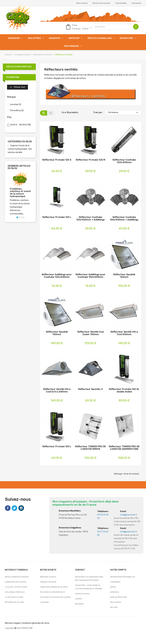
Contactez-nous (82, 594)
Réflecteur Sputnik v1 (90, 389)
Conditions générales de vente (54, 587)
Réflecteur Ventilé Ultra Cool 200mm (124, 333)
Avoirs (113, 587)
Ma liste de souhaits (101, 3)
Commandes (115, 582)
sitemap (78, 599)
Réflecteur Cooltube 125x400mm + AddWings (90, 218)
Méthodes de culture (14, 602)
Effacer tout (17, 87)
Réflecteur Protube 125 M (90, 159)
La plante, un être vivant (16, 587)
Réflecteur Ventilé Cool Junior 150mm (90, 333)
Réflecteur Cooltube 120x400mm (124, 161)
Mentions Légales (12, 623)
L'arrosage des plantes (15, 582)
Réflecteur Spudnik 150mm (57, 333)
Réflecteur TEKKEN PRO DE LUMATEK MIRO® (90, 447)
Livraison (44, 602)
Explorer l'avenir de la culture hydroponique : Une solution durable (20, 149)
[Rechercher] (115, 27)
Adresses (114, 592)
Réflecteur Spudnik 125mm (124, 275)
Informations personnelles (122, 577)
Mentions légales (48, 577)
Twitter (14, 508)
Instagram (21, 508)
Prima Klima (17, 110)
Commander (121, 3)
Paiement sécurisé (48, 582)
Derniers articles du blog (19, 167)
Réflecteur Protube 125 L (56, 217)
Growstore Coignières (70, 528)
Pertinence (123, 112)
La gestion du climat (14, 597)
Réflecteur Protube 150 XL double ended (124, 390)
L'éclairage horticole (15, 592)
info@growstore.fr (128, 515)
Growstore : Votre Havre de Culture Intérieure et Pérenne (88, 587)
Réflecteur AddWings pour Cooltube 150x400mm (90, 275)
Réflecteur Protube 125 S (56, 159)
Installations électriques (17, 577)
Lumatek (15, 104)
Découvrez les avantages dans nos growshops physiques (89, 578)
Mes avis (114, 607)
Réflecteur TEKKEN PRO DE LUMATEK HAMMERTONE (124, 447)
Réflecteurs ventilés (18, 66)
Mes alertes (115, 602)
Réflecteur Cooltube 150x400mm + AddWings (124, 218)
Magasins (79, 604)
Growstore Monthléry (70, 511)
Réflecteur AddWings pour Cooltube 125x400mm (57, 275)
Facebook (8, 508)
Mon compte (82, 3)
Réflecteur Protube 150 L (56, 446)
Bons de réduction (118, 597)
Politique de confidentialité (52, 592)
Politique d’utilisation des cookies (55, 597)
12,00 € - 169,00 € (20, 125)
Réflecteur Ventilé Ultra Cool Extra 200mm (56, 390)
